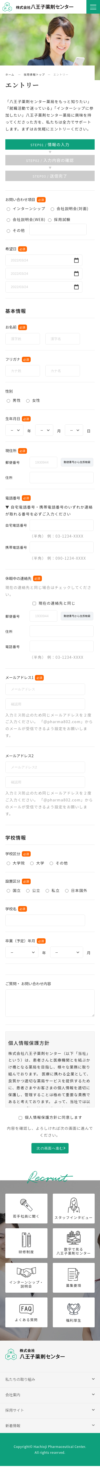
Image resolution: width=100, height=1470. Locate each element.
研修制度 (26, 1247)
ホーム (10, 74)
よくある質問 (26, 1316)
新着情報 (12, 1429)
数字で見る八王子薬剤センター (73, 1247)
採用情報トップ (34, 74)
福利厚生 (73, 1317)
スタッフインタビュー (73, 1213)
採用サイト (14, 1414)
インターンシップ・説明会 (26, 1282)
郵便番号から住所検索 (77, 462)
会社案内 (12, 1398)
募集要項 (73, 1282)
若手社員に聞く (26, 1213)
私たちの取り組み (20, 1383)
